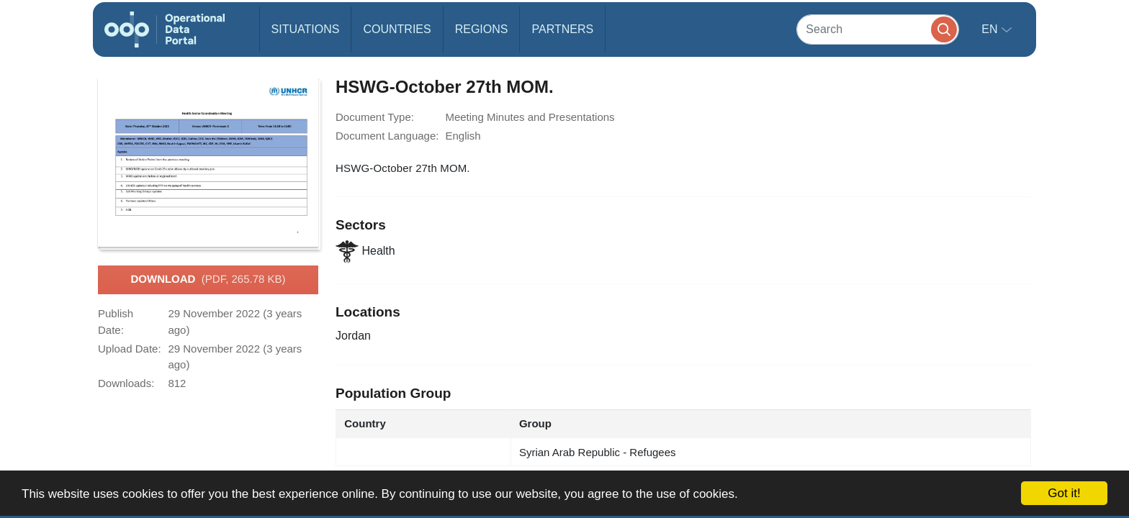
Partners (562, 29)
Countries (397, 29)
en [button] (991, 29)
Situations (305, 29)
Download (207, 279)
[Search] (877, 29)
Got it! (1064, 493)
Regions (481, 29)
